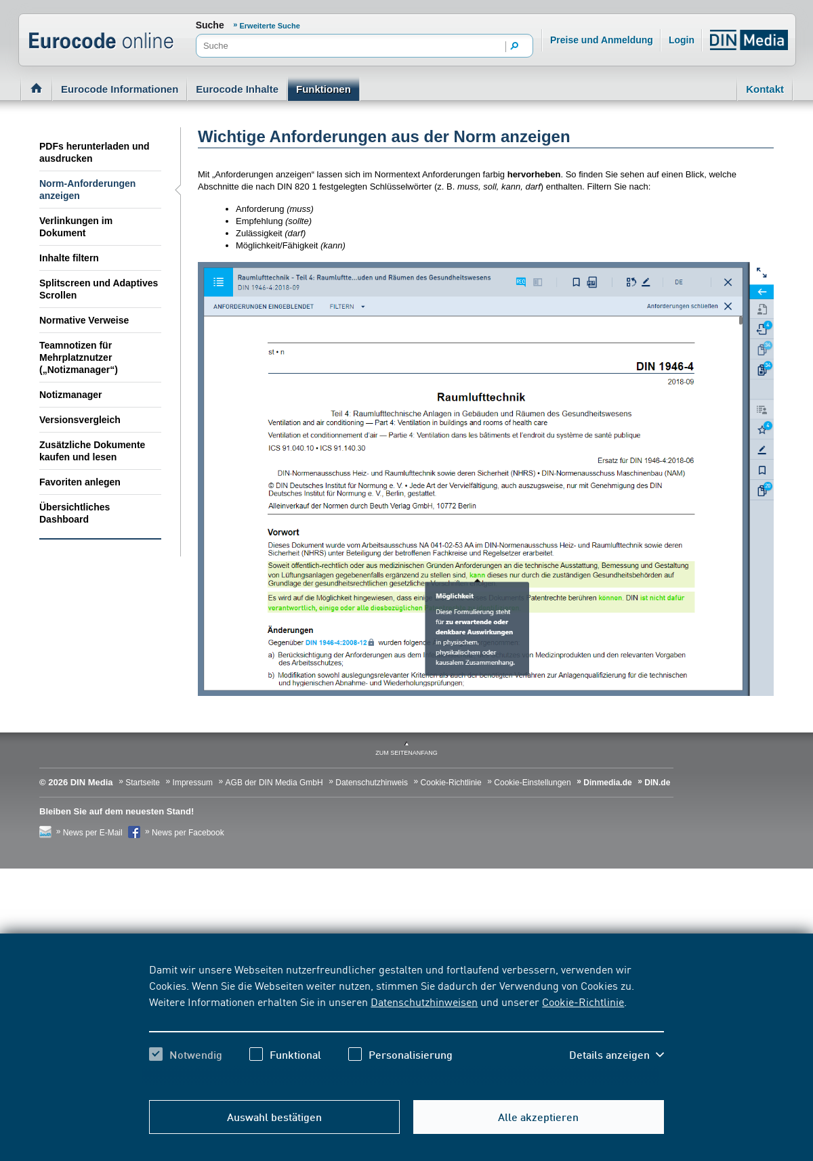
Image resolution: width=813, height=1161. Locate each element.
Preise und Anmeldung (601, 40)
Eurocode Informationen (119, 89)
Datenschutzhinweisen (424, 1001)
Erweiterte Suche (270, 26)
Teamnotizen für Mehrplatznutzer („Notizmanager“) (78, 357)
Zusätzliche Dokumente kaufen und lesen (92, 450)
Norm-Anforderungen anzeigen (87, 189)
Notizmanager (70, 394)
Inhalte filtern (69, 258)
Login (681, 40)
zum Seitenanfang (406, 752)
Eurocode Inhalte (237, 89)
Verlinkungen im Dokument (75, 226)
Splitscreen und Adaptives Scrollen (98, 289)
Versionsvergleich (80, 419)
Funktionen (323, 89)
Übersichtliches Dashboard (74, 513)
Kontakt (765, 89)
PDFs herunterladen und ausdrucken (94, 152)
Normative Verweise (84, 320)
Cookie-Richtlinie (583, 1001)
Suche (210, 25)
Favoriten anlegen (80, 482)
